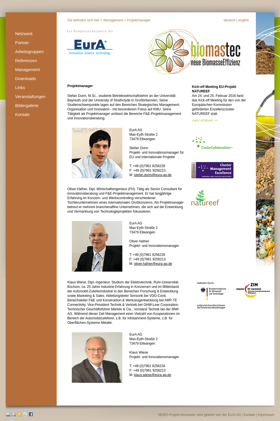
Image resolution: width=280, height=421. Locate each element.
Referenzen (26, 60)
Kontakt (22, 114)
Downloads (25, 78)
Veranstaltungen (30, 96)
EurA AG (234, 415)
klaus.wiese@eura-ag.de (152, 375)
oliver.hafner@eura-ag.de (153, 264)
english (243, 20)
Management (27, 69)
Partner (22, 42)
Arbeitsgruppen (29, 51)
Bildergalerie (26, 105)
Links (20, 87)
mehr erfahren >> (205, 120)
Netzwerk (24, 33)
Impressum (266, 415)
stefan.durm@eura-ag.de (153, 175)
